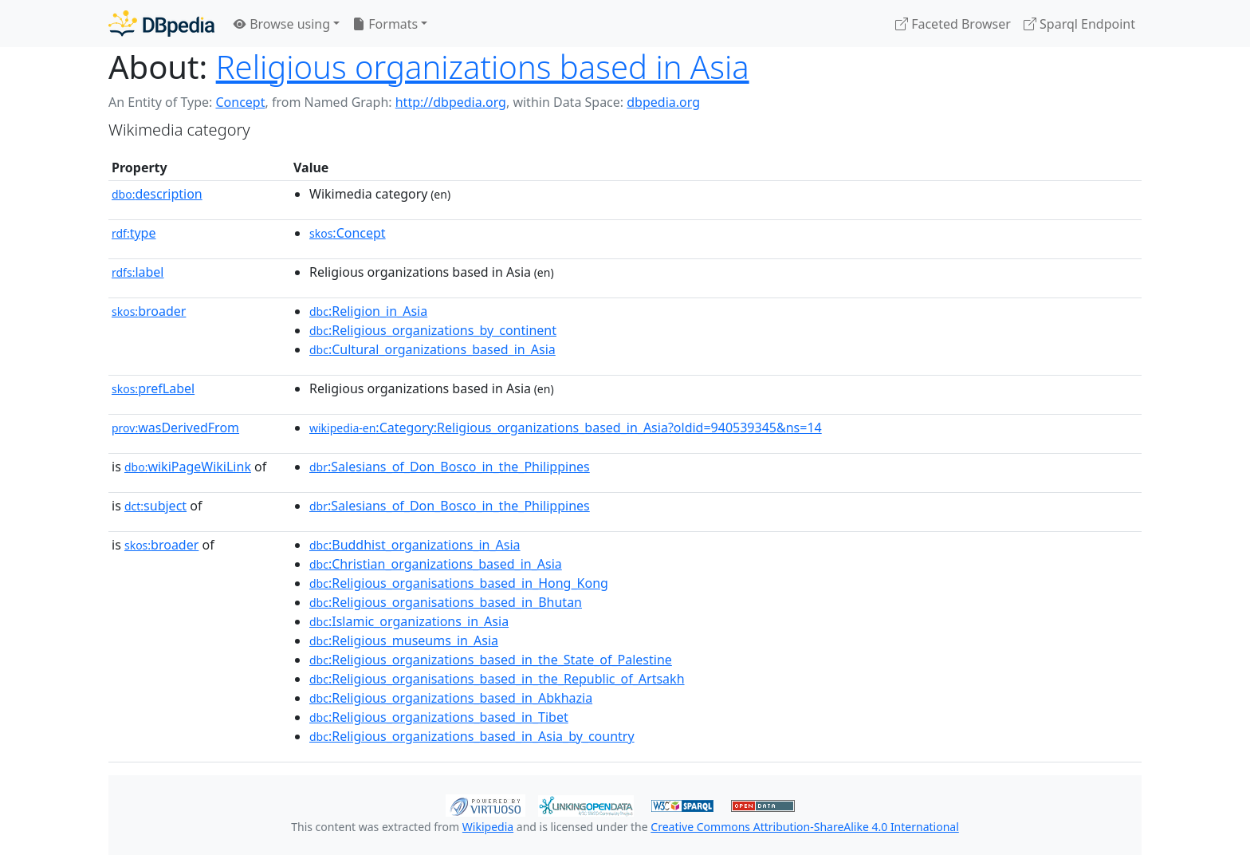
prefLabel (153, 388)
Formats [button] (385, 24)
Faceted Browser (953, 24)
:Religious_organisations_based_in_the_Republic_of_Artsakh (497, 679)
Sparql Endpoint (1079, 24)
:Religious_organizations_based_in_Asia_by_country (472, 736)
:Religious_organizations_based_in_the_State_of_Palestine (490, 659)
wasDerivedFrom (175, 427)
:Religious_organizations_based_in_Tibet (438, 717)
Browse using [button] (282, 24)
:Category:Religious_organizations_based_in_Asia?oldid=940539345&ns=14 (565, 427)
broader (149, 311)
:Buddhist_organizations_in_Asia (415, 545)
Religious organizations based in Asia (482, 67)
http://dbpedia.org (450, 102)
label (138, 272)
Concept (240, 102)
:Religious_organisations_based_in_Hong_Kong (458, 583)
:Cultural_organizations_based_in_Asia (432, 349)
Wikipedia (487, 826)
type (134, 233)
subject (155, 505)
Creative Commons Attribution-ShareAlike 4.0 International (804, 826)
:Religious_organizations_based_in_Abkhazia (450, 698)
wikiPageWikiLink (187, 466)
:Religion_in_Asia (368, 311)
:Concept (347, 233)
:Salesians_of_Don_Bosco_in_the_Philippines (449, 466)
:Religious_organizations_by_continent (432, 330)
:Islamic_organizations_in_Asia (409, 621)
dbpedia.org (663, 102)
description (157, 194)
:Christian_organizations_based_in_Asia (435, 564)
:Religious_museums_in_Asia (403, 640)
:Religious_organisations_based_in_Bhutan (445, 602)
